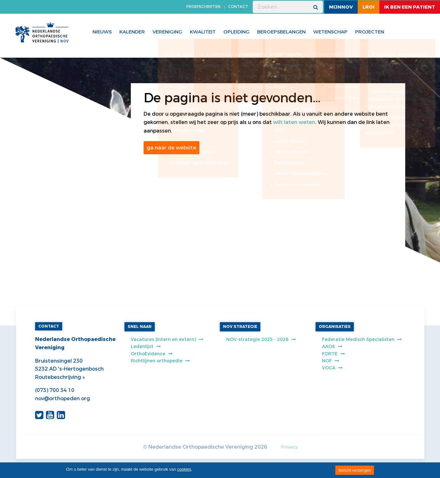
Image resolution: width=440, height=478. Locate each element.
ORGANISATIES (335, 326)
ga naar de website (171, 147)
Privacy (289, 447)
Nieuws (102, 32)
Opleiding (236, 32)
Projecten (369, 32)
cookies (184, 469)
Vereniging (167, 32)
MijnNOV (341, 7)
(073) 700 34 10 (54, 390)
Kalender (132, 32)
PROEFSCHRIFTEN (203, 6)
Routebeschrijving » (60, 377)
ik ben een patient (409, 7)
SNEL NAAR (140, 326)
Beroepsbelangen (281, 32)
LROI (368, 7)
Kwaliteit (203, 32)
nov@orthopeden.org (62, 398)
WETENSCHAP (330, 32)
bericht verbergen (355, 470)
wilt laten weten (294, 122)
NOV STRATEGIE (240, 326)
